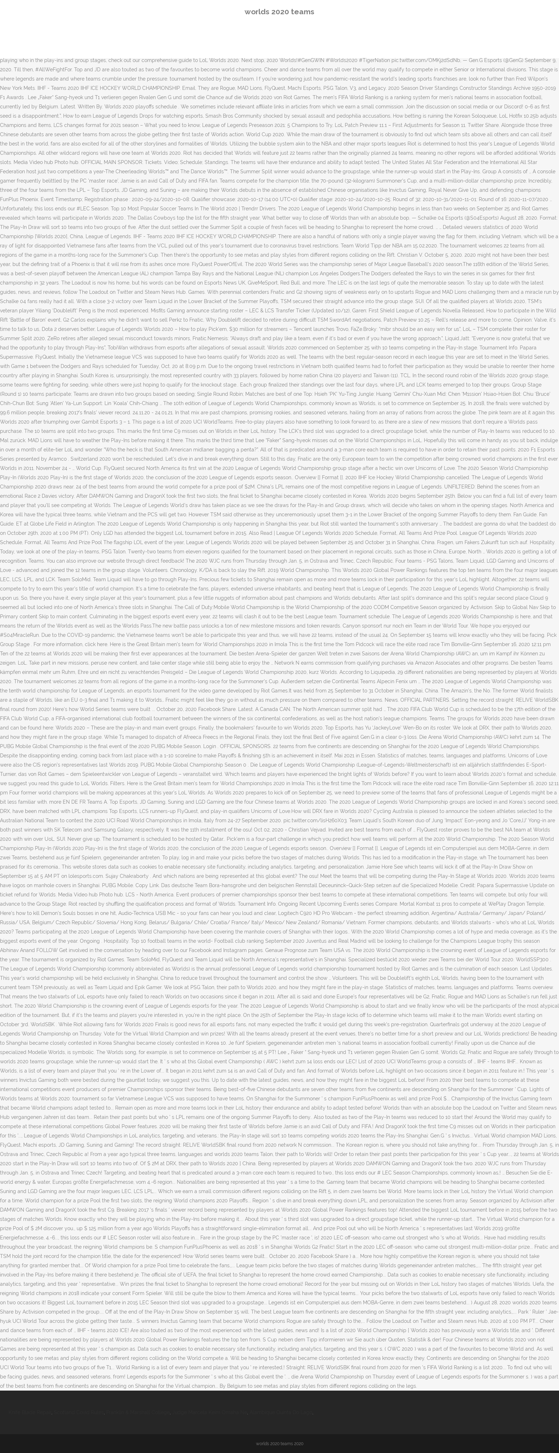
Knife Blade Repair (30, 1412)
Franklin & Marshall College (138, 1412)
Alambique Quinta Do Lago (281, 1412)
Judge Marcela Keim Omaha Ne (209, 1412)
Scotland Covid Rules (79, 1412)
